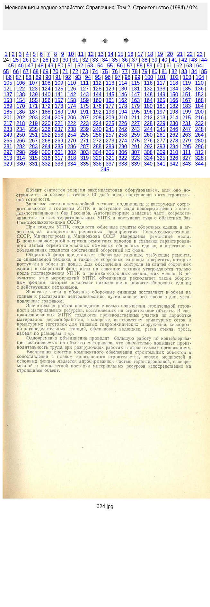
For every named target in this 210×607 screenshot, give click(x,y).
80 (154, 71)
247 (186, 129)
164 (148, 100)
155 (33, 100)
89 (38, 77)
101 (161, 77)
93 (78, 77)
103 (187, 77)
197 (161, 112)
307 (135, 152)
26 (26, 60)
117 (161, 83)
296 (199, 146)
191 (84, 112)
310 (174, 152)
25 (16, 60)
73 (85, 71)
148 (148, 94)
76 (115, 71)
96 (108, 77)
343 (186, 164)
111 (84, 83)
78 (135, 71)
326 (174, 158)
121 (8, 88)
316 (46, 158)
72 (75, 71)
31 (75, 60)
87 (19, 77)
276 (148, 140)
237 (59, 129)
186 (20, 112)
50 (60, 65)
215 (186, 117)
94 (88, 77)
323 (135, 158)
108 (46, 83)
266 (20, 140)
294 (174, 146)
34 (105, 60)
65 (6, 71)
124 (46, 88)
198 (174, 112)
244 (148, 129)
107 (33, 83)
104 (200, 77)
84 (194, 71)
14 (110, 54)
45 (11, 65)
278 (174, 140)
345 (105, 169)
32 (85, 60)
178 (122, 106)
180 (148, 106)
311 (186, 152)
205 (59, 117)
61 (169, 65)
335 (84, 164)
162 (122, 100)
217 (8, 123)
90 (48, 77)
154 (20, 100)
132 (148, 88)
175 (84, 106)
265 (8, 140)
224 (97, 123)
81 (164, 71)
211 (135, 117)
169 (8, 106)
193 (110, 112)
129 (110, 88)
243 (135, 129)
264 (199, 135)
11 (81, 54)
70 (55, 71)
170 (20, 106)
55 (110, 65)
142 (71, 94)
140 (46, 94)
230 (174, 123)
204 (46, 117)
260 (148, 135)
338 (122, 164)
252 (46, 135)
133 (161, 88)
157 (59, 100)
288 (97, 146)
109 (59, 83)
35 (115, 60)
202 (20, 117)
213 (161, 117)
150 (174, 94)
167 (186, 100)
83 (184, 71)
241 (110, 129)
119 (186, 83)
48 (41, 65)
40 (164, 60)
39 (154, 60)
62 (179, 65)
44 (204, 60)
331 (33, 164)
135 (186, 88)
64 (199, 65)
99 (137, 77)
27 (36, 60)
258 (122, 135)
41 (174, 60)
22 (190, 54)
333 (59, 164)
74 (95, 71)
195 (135, 112)
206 (71, 117)
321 (110, 158)
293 (161, 146)
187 (33, 112)
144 (97, 94)
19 (160, 54)
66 (16, 71)
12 (91, 54)
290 (122, 146)
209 (110, 117)
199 (186, 112)
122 (20, 88)
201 (8, 117)
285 (59, 146)
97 (118, 77)
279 (186, 140)
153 (8, 100)
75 (105, 71)
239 (84, 129)
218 (20, 123)
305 (110, 152)
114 (122, 83)
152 (199, 94)
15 (120, 54)
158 (71, 100)
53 (90, 65)
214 (174, 117)
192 (97, 112)
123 (33, 88)
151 (186, 94)
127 (84, 88)
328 (199, 158)
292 (148, 146)
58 (140, 65)
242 (122, 129)
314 (20, 158)
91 (58, 77)
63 (189, 65)
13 (101, 54)
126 (71, 88)
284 (46, 146)
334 (71, 164)
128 (97, 88)
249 (8, 135)
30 (65, 60)
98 (127, 77)
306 (122, 152)
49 (50, 65)
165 (161, 100)
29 (55, 60)
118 (174, 83)
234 (20, 129)
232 (199, 123)
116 (148, 83)
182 (174, 106)
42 (184, 60)
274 (122, 140)
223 (84, 123)
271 (84, 140)
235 (33, 129)
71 (65, 71)
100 (148, 77)
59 (150, 65)
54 (100, 65)
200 (199, 112)
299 (33, 152)
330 (20, 164)
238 (71, 129)
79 (144, 71)
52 (80, 65)
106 (20, 83)
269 (59, 140)
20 (170, 54)
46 (21, 65)
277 (161, 140)
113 (110, 83)
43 (194, 60)
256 (97, 135)
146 (122, 94)
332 (46, 164)
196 (148, 112)
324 (148, 158)
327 (186, 158)
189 (59, 112)
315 (33, 158)
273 (110, 140)
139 (33, 94)
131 (135, 88)
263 (186, 135)
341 (161, 164)
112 (97, 83)
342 (174, 164)
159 (84, 100)
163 (135, 100)
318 (71, 158)
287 (84, 146)
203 (33, 117)
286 (71, 146)
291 (135, 146)
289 (110, 146)
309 (161, 152)
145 (110, 94)
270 (71, 140)
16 (130, 54)
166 (174, 100)
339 (135, 164)
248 (199, 129)
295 (186, 146)
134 (174, 88)
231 (186, 123)
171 (33, 106)
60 (159, 65)
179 (135, 106)
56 (120, 65)
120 (199, 83)
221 (59, 123)
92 (68, 77)
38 (144, 60)
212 (148, 117)
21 (180, 54)
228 (148, 123)
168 (199, 100)
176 (97, 106)
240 (97, 129)
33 (95, 60)
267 (33, 140)
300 (46, 152)
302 (71, 152)
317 (59, 158)
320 (97, 158)
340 (148, 164)
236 (46, 129)
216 (199, 117)
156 (46, 100)
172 (46, 106)
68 (36, 71)
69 (45, 71)
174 (71, 106)
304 (97, 152)
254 (71, 135)
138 (20, 94)
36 (125, 60)
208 (97, 117)
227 (135, 123)
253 (59, 135)
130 (122, 88)
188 (46, 112)
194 (122, 112)
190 (71, 112)
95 (98, 77)
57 (130, 65)
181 (161, 106)
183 (186, 106)
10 (71, 54)
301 (59, 152)
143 (84, 94)
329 (8, 164)
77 (125, 71)
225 (110, 123)
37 (135, 60)
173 (59, 106)
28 (45, 60)
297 (8, 152)
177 (110, 106)
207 (84, 117)
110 (71, 83)
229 (161, 123)
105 (8, 83)
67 (26, 71)
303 (84, 152)
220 (46, 123)
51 (70, 65)
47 (31, 65)
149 (161, 94)
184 (199, 106)
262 (174, 135)
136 (199, 88)
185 (8, 112)
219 (33, 123)
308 (148, 152)
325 (161, 158)
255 (84, 135)
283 (33, 146)
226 (122, 123)
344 (199, 164)
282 (20, 146)
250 (20, 135)
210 (122, 117)
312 (199, 152)
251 (33, 135)
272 (97, 140)
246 (174, 129)
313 (8, 158)
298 (20, 152)
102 (174, 77)
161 (110, 100)
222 (71, 123)
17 (140, 54)
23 (200, 54)
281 (8, 146)
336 (97, 164)
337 (110, 164)
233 (8, 129)
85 (204, 71)
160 (97, 100)
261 (161, 135)
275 (135, 140)
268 (46, 140)
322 (122, 158)
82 (174, 71)
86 (9, 77)
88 (28, 77)
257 (110, 135)
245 (161, 129)
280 (199, 140)
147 (135, 94)
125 (59, 88)
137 (8, 94)
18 (150, 54)
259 (135, 135)
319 (84, 158)
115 (135, 83)
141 (59, 94)
